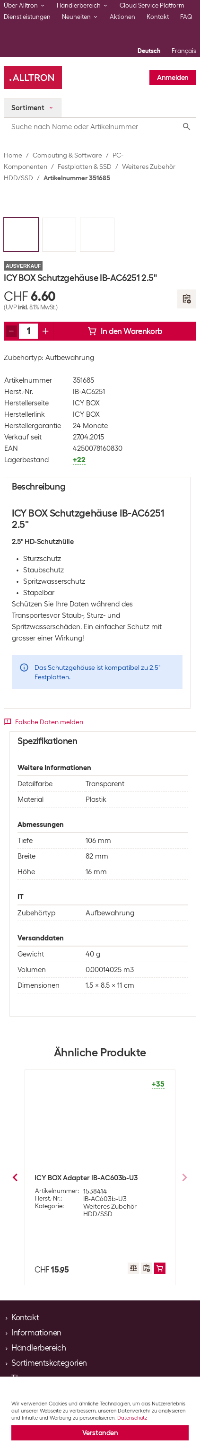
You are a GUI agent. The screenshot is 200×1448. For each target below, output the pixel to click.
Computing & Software (67, 155)
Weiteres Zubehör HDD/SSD (110, 1210)
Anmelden (173, 77)
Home (13, 155)
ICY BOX (86, 403)
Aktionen (122, 16)
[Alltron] (33, 77)
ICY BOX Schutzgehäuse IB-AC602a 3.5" (99, 1178)
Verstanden (100, 1433)
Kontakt (158, 16)
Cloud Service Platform (152, 5)
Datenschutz (132, 1417)
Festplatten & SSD (85, 166)
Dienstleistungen (27, 16)
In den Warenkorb (124, 331)
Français (184, 50)
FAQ (186, 16)
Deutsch (149, 50)
